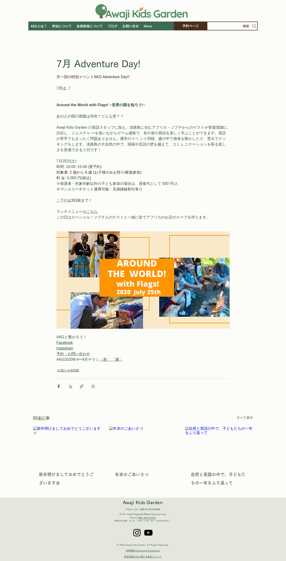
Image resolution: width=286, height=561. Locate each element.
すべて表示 (245, 417)
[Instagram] (137, 533)
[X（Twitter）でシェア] (70, 386)
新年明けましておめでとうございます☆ (66, 478)
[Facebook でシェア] (58, 386)
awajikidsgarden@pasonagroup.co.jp (146, 514)
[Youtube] (148, 533)
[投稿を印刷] (93, 386)
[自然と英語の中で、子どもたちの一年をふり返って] (219, 445)
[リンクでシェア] (81, 386)
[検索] (232, 26)
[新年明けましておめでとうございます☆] (67, 445)
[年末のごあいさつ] (143, 445)
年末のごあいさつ (132, 474)
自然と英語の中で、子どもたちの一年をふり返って (218, 478)
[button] (147, 26)
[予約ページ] (190, 26)
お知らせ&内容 (68, 370)
